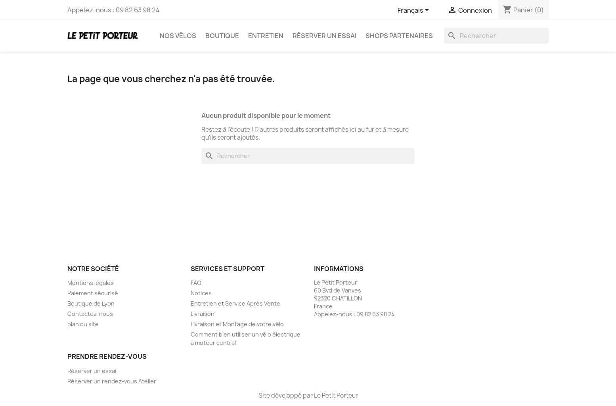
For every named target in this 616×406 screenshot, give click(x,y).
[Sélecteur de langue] (415, 10)
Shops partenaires (399, 35)
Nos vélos (178, 35)
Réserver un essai (324, 35)
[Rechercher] (496, 36)
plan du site (83, 324)
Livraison (202, 313)
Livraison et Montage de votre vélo (237, 324)
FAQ (196, 283)
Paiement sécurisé (92, 293)
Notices (201, 293)
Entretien (265, 35)
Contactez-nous (90, 313)
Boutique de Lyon (91, 303)
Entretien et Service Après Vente (235, 303)
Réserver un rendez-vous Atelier (111, 381)
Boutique (222, 35)
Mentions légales (90, 283)
